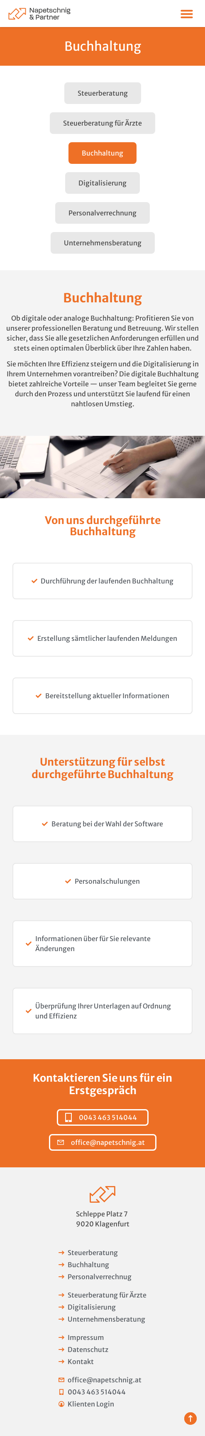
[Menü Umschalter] (187, 14)
